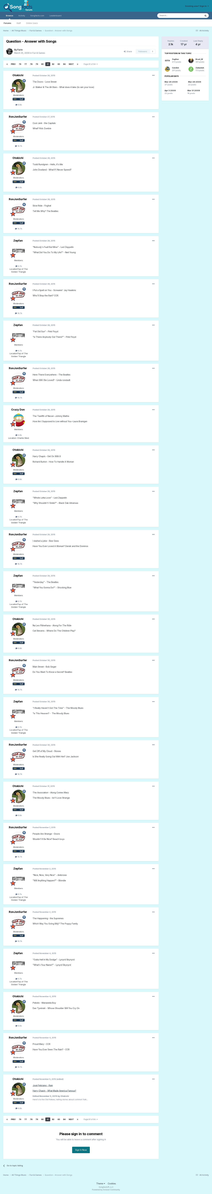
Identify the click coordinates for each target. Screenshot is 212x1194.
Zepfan (18, 240)
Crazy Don (18, 409)
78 (31, 64)
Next (71, 64)
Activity (21, 15)
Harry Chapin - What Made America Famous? (54, 1090)
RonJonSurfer (18, 116)
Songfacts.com (37, 15)
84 (64, 64)
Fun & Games (38, 53)
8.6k (18, 105)
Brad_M (199, 59)
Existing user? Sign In (197, 6)
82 (53, 64)
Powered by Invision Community (106, 1190)
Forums (7, 23)
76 (20, 64)
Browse (9, 16)
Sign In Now (81, 1150)
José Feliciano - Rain (43, 1085)
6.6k (18, 435)
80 (42, 64)
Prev (13, 64)
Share (128, 51)
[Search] (172, 15)
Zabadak (200, 68)
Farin (20, 49)
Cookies (112, 1183)
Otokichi (18, 75)
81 (48, 64)
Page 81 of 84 (91, 64)
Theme (100, 1183)
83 (59, 64)
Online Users (32, 23)
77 (25, 64)
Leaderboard (55, 15)
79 (37, 64)
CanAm (175, 68)
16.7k (18, 146)
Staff (18, 23)
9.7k (18, 266)
